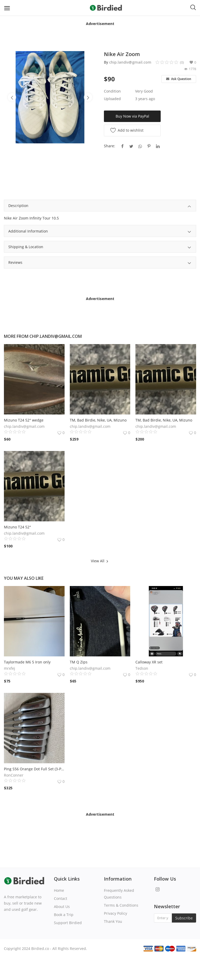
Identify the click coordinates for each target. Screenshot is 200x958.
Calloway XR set (148, 662)
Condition (112, 91)
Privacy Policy (115, 913)
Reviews (100, 263)
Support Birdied (68, 922)
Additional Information (100, 231)
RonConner (13, 775)
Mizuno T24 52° (17, 526)
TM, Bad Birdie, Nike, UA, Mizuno (98, 420)
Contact (60, 898)
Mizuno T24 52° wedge (23, 420)
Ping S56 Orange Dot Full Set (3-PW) (34, 768)
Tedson (141, 668)
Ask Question (178, 79)
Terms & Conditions (121, 905)
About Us (62, 906)
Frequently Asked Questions (119, 894)
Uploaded (112, 98)
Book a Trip (63, 914)
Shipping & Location (100, 247)
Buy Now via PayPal (132, 116)
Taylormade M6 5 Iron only (27, 662)
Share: (109, 145)
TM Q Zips (79, 662)
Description (100, 206)
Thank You (113, 921)
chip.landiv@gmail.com (130, 62)
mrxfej (9, 668)
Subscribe (184, 918)
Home (59, 890)
